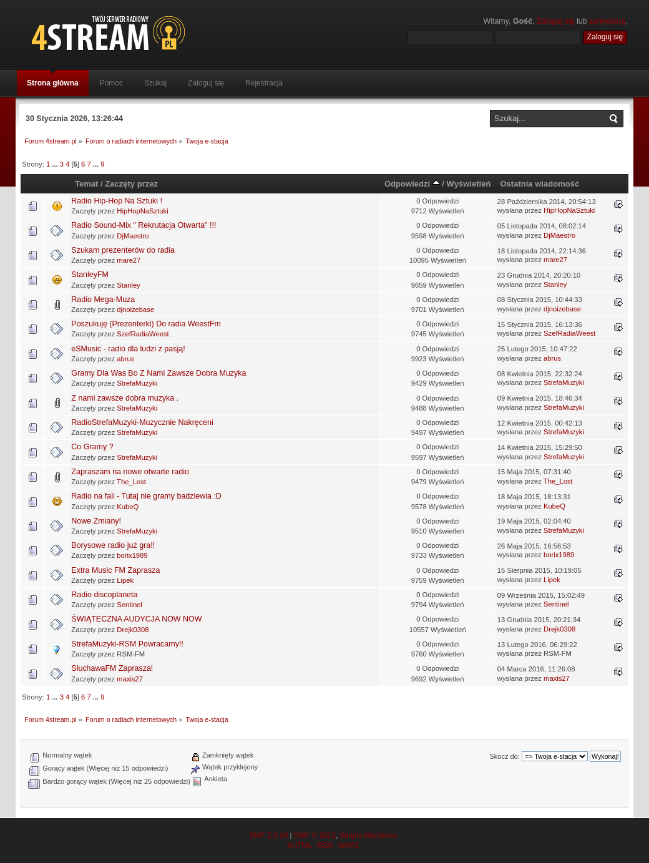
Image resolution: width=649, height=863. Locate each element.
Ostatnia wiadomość (539, 183)
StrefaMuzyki (137, 383)
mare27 (128, 260)
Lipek (125, 580)
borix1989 (132, 555)
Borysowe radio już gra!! (113, 545)
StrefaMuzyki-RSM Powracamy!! (127, 644)
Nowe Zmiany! (96, 521)
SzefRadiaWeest (142, 334)
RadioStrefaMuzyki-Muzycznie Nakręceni (142, 422)
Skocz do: (504, 756)
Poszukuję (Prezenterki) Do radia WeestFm (146, 323)
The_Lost (131, 481)
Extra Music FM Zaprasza (115, 570)
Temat (86, 183)
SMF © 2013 (314, 835)
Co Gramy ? (92, 446)
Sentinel (129, 604)
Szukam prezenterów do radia (123, 250)
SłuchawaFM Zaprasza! (112, 668)
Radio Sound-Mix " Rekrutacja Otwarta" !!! (143, 225)
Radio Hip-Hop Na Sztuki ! (116, 201)
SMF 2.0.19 (268, 835)
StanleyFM (90, 274)
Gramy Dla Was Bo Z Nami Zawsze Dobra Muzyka (158, 373)
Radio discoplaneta (104, 594)
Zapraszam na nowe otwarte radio (130, 471)
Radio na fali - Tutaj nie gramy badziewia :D (146, 496)
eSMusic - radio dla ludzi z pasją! (128, 348)
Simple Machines (367, 835)
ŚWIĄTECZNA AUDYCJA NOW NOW (136, 619)
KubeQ (128, 506)
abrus (125, 359)
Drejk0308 (133, 629)
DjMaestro (133, 236)
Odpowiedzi (412, 183)
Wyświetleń (469, 183)
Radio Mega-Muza (103, 299)
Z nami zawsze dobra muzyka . (124, 398)
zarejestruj (607, 21)
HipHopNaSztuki (142, 211)
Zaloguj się (555, 21)
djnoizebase (135, 309)
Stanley (128, 285)
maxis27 (130, 679)
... (55, 164)
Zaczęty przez (131, 183)
